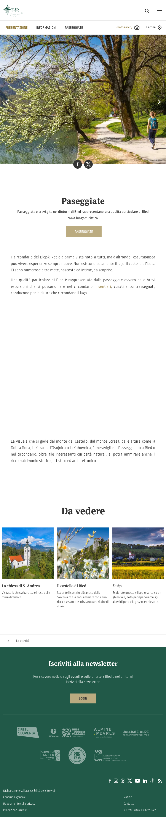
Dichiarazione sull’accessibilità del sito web (29, 790)
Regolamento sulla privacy (19, 803)
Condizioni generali (14, 797)
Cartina (153, 27)
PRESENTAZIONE (16, 27)
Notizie (127, 797)
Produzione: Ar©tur (15, 810)
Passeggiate (74, 27)
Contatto (128, 803)
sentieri (104, 286)
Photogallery (127, 27)
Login (83, 698)
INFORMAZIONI (46, 27)
